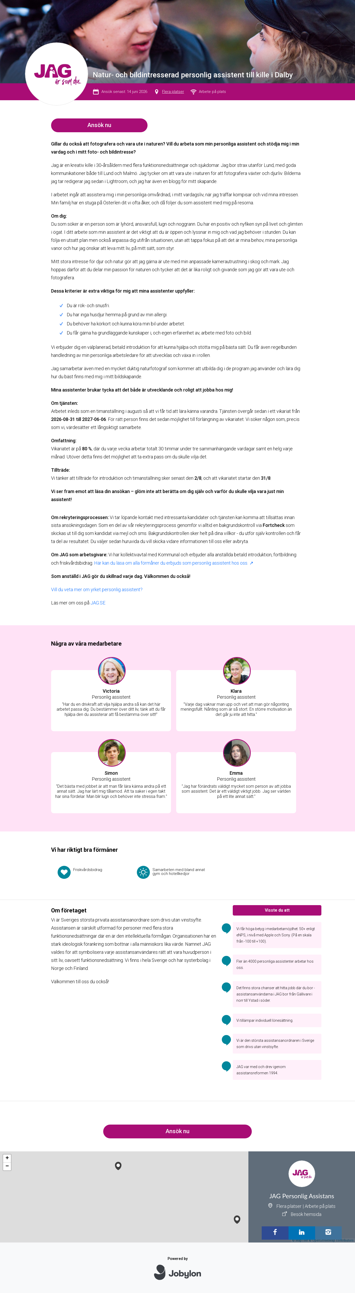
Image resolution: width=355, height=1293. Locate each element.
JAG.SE (97, 602)
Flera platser (173, 91)
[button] (237, 1218)
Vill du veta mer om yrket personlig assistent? (97, 589)
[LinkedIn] (302, 1233)
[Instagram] (328, 1233)
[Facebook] (275, 1233)
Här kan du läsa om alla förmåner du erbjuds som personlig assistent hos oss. (171, 563)
